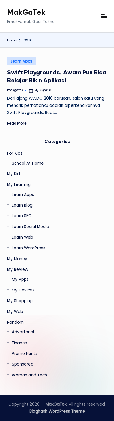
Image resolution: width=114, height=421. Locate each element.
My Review (17, 269)
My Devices (23, 290)
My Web (15, 311)
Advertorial (23, 332)
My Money (17, 259)
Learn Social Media (30, 227)
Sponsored (22, 364)
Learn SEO (22, 216)
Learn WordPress (28, 248)
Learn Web (22, 237)
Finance (19, 343)
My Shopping (20, 301)
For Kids (15, 153)
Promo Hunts (24, 353)
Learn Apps (22, 61)
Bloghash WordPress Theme (57, 411)
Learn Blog (22, 205)
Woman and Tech (29, 375)
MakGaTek (26, 12)
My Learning (19, 184)
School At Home (28, 163)
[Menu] (104, 16)
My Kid (13, 174)
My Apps (20, 279)
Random (15, 322)
